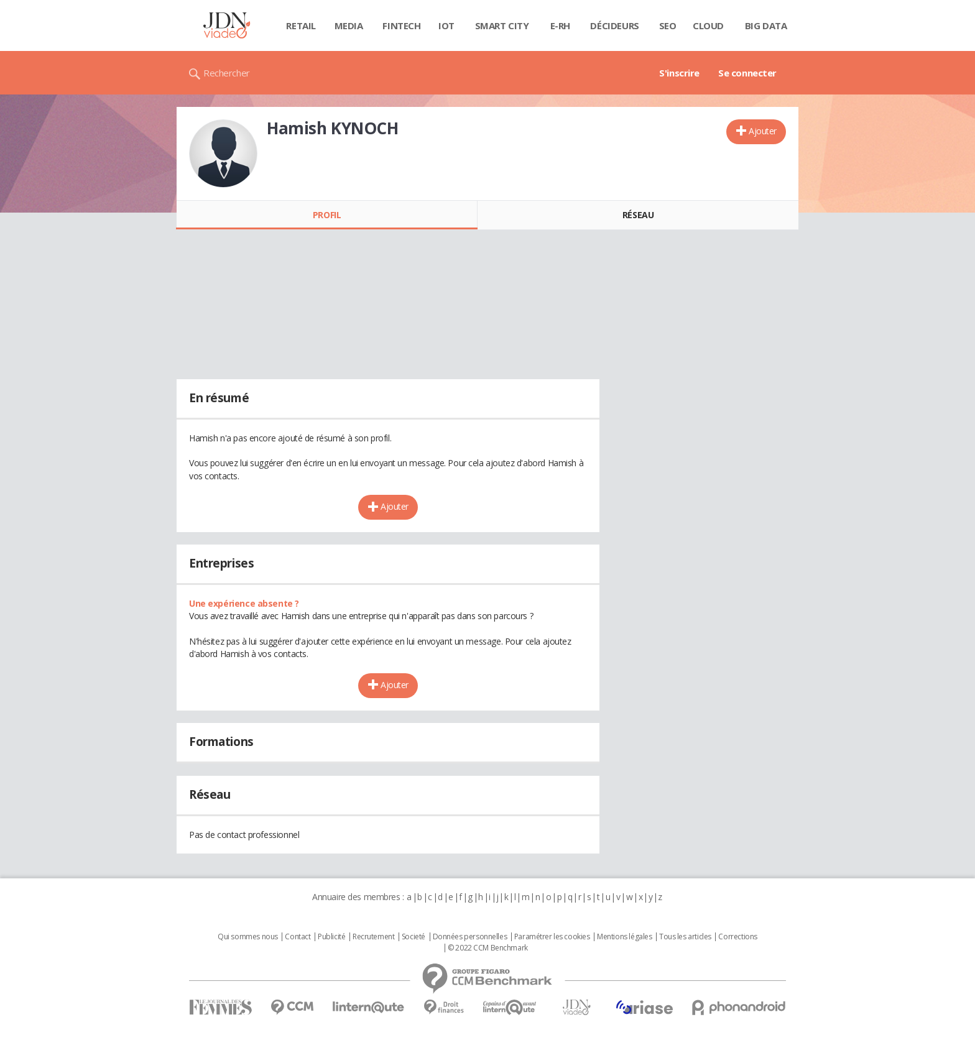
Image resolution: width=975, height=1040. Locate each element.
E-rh (560, 25)
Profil (327, 215)
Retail (300, 25)
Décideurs (614, 25)
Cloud (708, 25)
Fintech (401, 25)
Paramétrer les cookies (552, 936)
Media (349, 25)
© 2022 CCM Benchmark (488, 948)
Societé (413, 936)
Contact (297, 936)
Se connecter (747, 73)
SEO (668, 25)
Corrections (737, 936)
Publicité (331, 936)
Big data (766, 25)
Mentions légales (624, 936)
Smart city (502, 25)
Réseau (638, 215)
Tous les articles (685, 936)
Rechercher (226, 73)
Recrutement (373, 936)
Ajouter (763, 131)
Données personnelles (470, 936)
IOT (446, 25)
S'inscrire (679, 73)
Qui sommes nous (248, 936)
